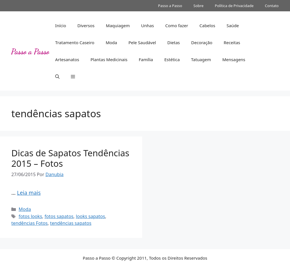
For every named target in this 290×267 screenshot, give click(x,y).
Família (146, 59)
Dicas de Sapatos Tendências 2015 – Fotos (70, 158)
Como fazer (176, 25)
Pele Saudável (142, 42)
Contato (272, 5)
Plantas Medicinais (108, 59)
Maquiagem (118, 25)
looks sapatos (90, 216)
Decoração (201, 42)
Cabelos (207, 25)
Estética (172, 59)
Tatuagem (201, 59)
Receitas (232, 42)
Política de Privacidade (234, 5)
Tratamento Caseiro (74, 42)
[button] (57, 76)
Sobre (198, 5)
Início (60, 25)
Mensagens (233, 59)
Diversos (86, 25)
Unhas (147, 25)
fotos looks (30, 216)
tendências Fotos (29, 223)
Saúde (233, 25)
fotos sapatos (58, 216)
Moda (111, 42)
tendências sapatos (70, 223)
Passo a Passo (170, 5)
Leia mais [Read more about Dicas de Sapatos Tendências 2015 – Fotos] (29, 192)
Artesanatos (67, 59)
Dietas (173, 42)
